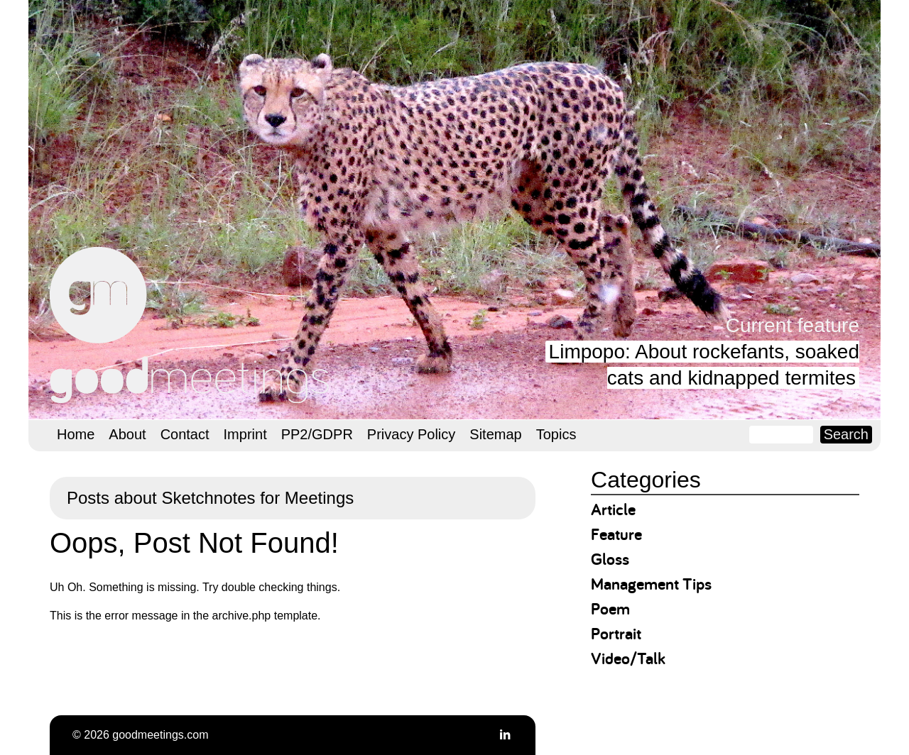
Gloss (610, 559)
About (127, 434)
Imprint (245, 434)
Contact (184, 434)
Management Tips (651, 584)
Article (613, 509)
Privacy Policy (411, 434)
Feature (616, 534)
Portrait (616, 633)
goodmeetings (192, 325)
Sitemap (495, 434)
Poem (610, 608)
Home (75, 434)
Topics (556, 434)
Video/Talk (628, 658)
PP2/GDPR (317, 434)
